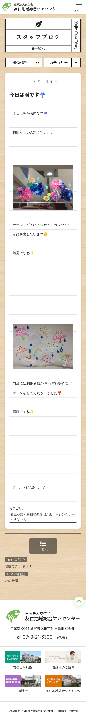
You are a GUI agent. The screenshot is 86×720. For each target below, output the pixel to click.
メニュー (79, 4)
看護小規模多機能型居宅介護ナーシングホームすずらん (43, 516)
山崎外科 (23, 684)
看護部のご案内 (63, 660)
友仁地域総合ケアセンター (63, 686)
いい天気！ (13, 580)
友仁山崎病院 (23, 660)
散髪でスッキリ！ (18, 566)
